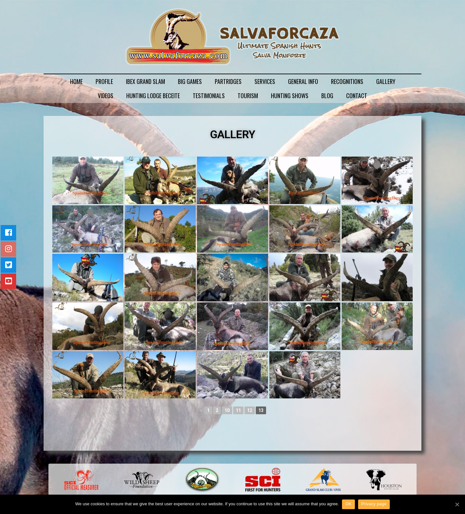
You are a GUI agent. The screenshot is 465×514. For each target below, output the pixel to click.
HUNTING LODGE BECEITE (153, 95)
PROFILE (104, 81)
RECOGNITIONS (347, 81)
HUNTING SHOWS (289, 95)
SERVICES (264, 81)
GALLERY (385, 81)
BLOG (327, 95)
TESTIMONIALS (209, 95)
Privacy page (374, 503)
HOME (76, 81)
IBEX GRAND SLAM (145, 81)
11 (238, 410)
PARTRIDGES (228, 81)
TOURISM (248, 95)
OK (348, 503)
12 (249, 410)
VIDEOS (105, 95)
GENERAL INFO (303, 81)
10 (227, 410)
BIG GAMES (190, 81)
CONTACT (356, 95)
